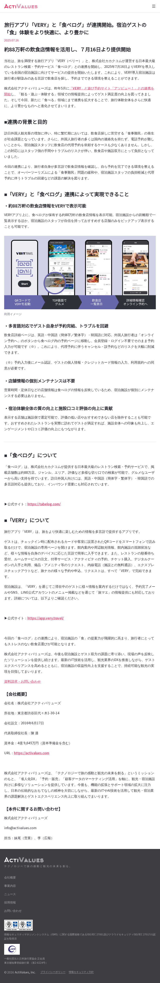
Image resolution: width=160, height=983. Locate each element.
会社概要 (10, 877)
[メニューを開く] (153, 6)
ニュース (10, 894)
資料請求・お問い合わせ (22, 681)
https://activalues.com (31, 752)
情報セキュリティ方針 (81, 971)
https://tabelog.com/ (44, 503)
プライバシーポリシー (52, 971)
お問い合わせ (13, 910)
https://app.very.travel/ (46, 617)
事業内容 (10, 886)
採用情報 (10, 902)
